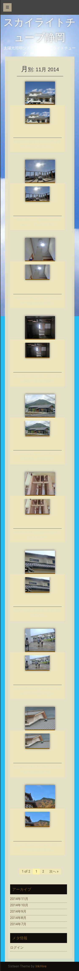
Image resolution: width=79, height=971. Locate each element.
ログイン (17, 947)
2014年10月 (19, 905)
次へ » (54, 871)
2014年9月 (18, 911)
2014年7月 (18, 924)
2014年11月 (19, 899)
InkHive (41, 966)
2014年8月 (18, 918)
